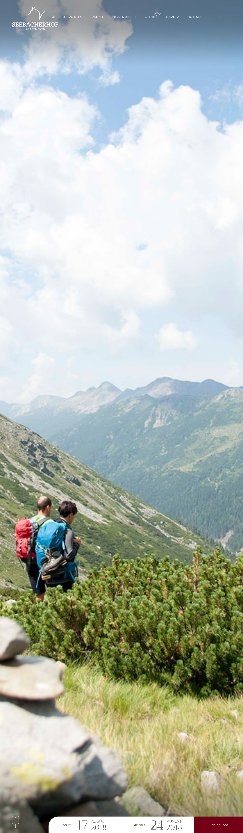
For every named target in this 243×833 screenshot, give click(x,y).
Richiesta (196, 15)
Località (174, 15)
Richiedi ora (218, 824)
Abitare (99, 15)
